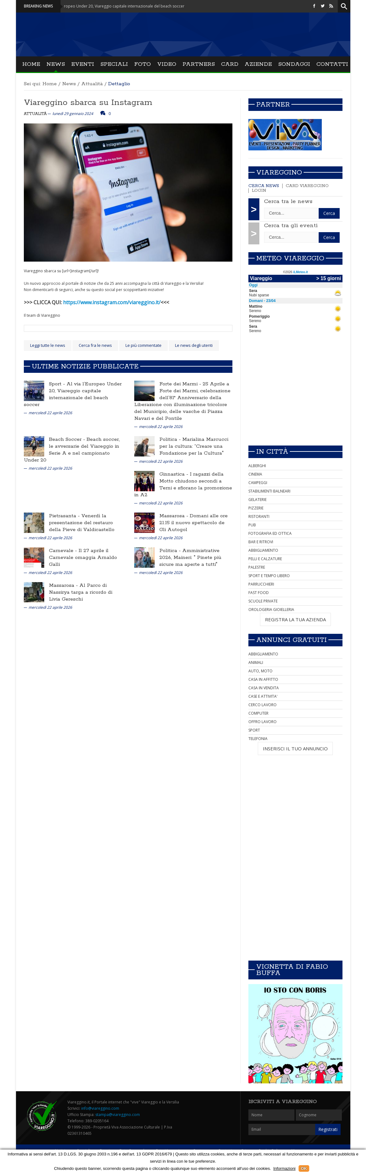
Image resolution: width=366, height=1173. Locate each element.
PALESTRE (256, 567)
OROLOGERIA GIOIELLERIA (271, 609)
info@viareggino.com (100, 1108)
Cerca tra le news (288, 201)
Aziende (258, 64)
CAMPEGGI (257, 482)
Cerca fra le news (95, 345)
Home (31, 64)
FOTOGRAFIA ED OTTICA (270, 533)
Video (166, 64)
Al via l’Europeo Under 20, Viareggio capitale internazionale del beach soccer (73, 394)
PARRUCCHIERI (261, 584)
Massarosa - (174, 516)
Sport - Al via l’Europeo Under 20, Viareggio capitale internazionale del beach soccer (114, 6)
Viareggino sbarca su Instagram (88, 102)
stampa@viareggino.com (117, 1114)
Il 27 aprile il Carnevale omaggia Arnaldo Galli (83, 557)
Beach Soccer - (68, 439)
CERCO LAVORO (262, 704)
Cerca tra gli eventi (291, 225)
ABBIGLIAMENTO (263, 550)
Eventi (82, 64)
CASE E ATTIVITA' (263, 696)
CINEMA (255, 474)
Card (229, 64)
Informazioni (284, 1168)
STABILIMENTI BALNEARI (269, 491)
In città (272, 451)
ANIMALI (255, 662)
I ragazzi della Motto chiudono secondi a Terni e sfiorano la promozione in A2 (183, 484)
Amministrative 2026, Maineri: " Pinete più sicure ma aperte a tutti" (190, 557)
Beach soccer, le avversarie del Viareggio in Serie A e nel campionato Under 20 (72, 449)
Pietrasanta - (65, 516)
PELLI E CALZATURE (265, 558)
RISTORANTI (258, 516)
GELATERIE (257, 499)
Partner (273, 104)
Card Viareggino (307, 186)
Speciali (114, 64)
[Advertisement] (295, 396)
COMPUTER (258, 713)
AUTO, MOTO (260, 671)
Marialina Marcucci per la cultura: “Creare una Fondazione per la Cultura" (193, 446)
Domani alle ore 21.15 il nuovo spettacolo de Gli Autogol (193, 523)
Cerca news (263, 186)
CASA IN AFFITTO (263, 679)
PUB (252, 525)
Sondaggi (294, 64)
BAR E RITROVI (260, 542)
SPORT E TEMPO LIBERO (269, 575)
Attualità (92, 84)
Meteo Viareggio (290, 258)
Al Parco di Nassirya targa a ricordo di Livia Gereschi (80, 592)
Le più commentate (143, 345)
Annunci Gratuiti (291, 640)
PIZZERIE (255, 508)
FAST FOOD (258, 592)
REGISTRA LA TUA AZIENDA (295, 619)
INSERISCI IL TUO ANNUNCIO (295, 748)
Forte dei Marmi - (181, 384)
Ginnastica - (174, 474)
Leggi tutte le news (47, 345)
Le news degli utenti (194, 345)
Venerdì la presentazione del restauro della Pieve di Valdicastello (81, 523)
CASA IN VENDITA (263, 688)
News (55, 64)
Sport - (57, 384)
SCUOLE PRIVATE (263, 601)
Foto (142, 64)
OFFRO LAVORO (262, 721)
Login (259, 190)
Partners (199, 64)
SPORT (254, 730)
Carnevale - (63, 550)
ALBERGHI (257, 465)
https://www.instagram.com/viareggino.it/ (112, 302)
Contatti (332, 64)
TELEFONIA (258, 738)
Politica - (170, 439)
